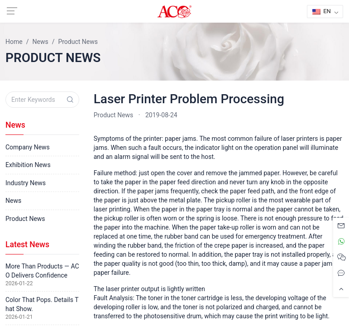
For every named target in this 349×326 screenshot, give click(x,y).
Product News (114, 115)
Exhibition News (28, 164)
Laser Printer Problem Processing (189, 98)
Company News (27, 147)
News (13, 200)
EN (321, 11)
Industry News (25, 183)
